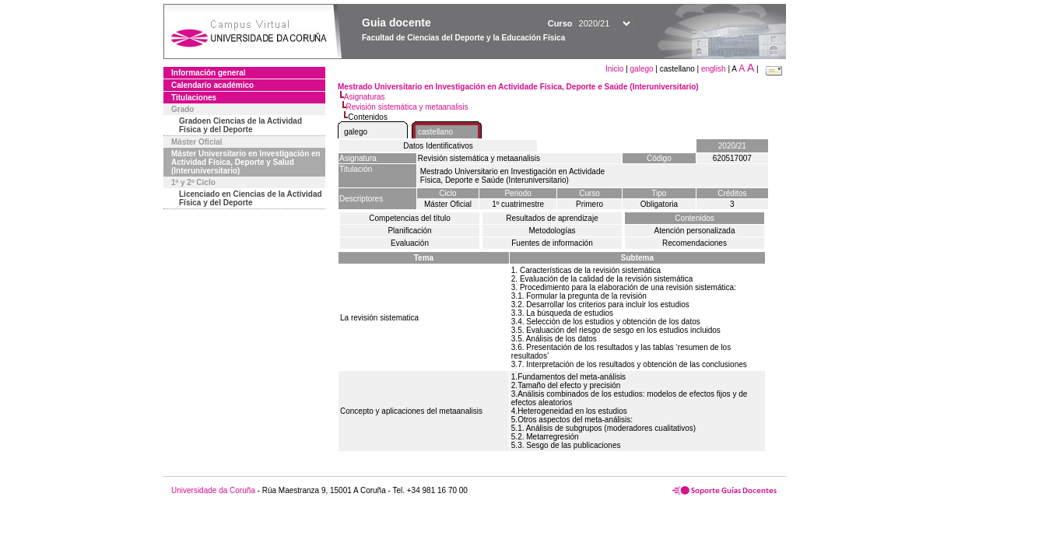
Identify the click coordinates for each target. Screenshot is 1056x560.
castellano (435, 132)
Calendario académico (212, 85)
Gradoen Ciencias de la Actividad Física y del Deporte (240, 125)
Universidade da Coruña (213, 490)
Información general (208, 72)
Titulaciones (193, 97)
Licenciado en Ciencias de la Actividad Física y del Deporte (250, 198)
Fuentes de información (552, 243)
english (713, 69)
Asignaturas (364, 97)
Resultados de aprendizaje (552, 218)
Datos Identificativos (438, 146)
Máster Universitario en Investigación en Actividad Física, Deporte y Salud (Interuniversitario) (246, 162)
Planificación (409, 230)
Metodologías (551, 230)
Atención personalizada (694, 230)
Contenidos (694, 218)
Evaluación (410, 243)
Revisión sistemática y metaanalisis (407, 107)
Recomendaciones (694, 243)
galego (642, 69)
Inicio (615, 69)
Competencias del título (410, 218)
